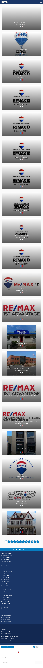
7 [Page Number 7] (23, 541)
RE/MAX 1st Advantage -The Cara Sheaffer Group (21, 422)
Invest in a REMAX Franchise (7, 638)
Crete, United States (21, 77)
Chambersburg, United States (21, 423)
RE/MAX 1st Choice (21, 448)
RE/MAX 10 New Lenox (21, 262)
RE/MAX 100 (21, 289)
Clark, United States (21, 397)
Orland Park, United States (22, 184)
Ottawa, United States (21, 450)
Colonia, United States (21, 343)
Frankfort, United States (21, 131)
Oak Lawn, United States (21, 157)
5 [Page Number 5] (17, 541)
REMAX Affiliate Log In (6, 633)
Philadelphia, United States (21, 51)
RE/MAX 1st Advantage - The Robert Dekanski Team (21, 395)
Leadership (3, 629)
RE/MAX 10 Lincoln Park (21, 235)
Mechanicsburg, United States (21, 370)
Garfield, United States (21, 290)
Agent (21, 646)
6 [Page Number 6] (20, 541)
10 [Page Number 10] (32, 541)
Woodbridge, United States (21, 317)
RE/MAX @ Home (21, 49)
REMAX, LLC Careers (6, 631)
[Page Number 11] (35, 541)
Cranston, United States (21, 476)
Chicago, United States (21, 210)
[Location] (21, 657)
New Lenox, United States (21, 264)
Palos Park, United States (21, 104)
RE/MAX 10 (21, 76)
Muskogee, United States (21, 24)
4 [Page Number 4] (14, 541)
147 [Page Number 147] (38, 541)
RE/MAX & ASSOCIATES (21, 23)
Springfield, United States (21, 503)
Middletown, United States (22, 529)
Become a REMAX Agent (6, 640)
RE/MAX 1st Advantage (21, 315)
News (2, 628)
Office (7, 646)
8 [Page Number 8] (26, 541)
